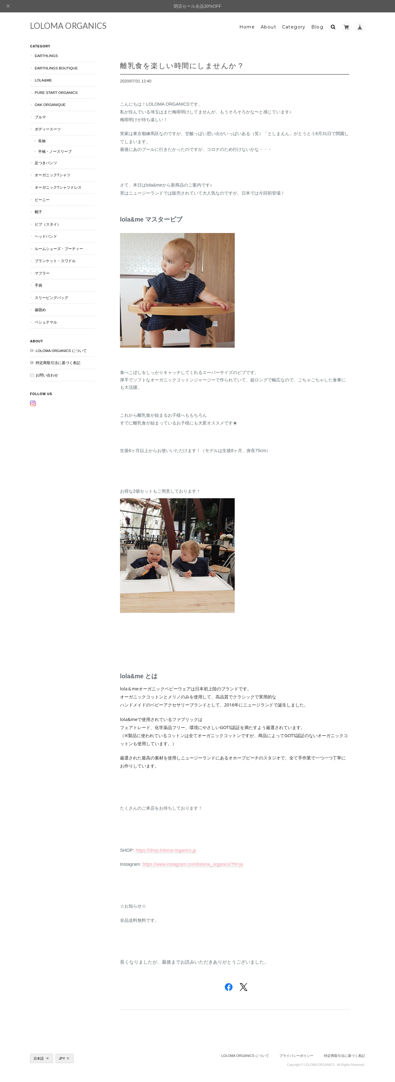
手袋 (38, 285)
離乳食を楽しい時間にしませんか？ (182, 65)
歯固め (40, 310)
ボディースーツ (48, 129)
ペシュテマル (46, 322)
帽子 (38, 212)
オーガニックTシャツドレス (58, 187)
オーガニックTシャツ (52, 175)
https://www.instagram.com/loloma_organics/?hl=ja (193, 864)
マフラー (42, 273)
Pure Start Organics (56, 92)
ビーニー (42, 200)
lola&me (43, 80)
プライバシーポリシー (296, 1056)
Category (294, 27)
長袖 (42, 141)
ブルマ (40, 117)
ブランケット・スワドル (55, 261)
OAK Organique (50, 105)
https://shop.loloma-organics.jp (166, 850)
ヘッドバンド (46, 236)
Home (247, 27)
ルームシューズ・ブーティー (59, 249)
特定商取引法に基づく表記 (58, 363)
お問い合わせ (47, 375)
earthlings (46, 56)
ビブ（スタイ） (48, 224)
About (268, 27)
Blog (317, 27)
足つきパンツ (46, 163)
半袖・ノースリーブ (55, 151)
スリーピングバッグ (51, 298)
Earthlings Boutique (56, 68)
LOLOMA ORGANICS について (61, 351)
